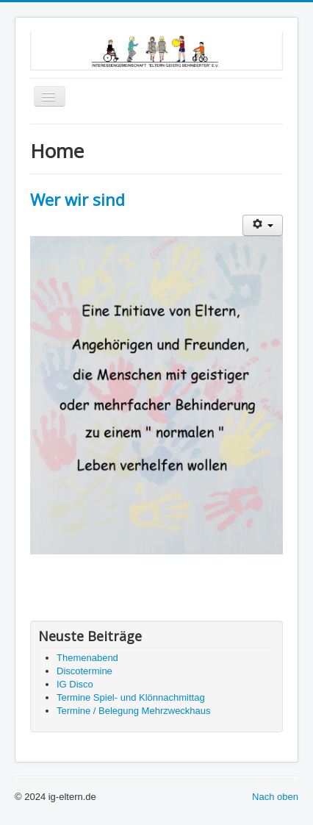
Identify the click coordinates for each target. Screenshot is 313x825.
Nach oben (275, 796)
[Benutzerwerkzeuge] (262, 225)
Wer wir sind (77, 199)
